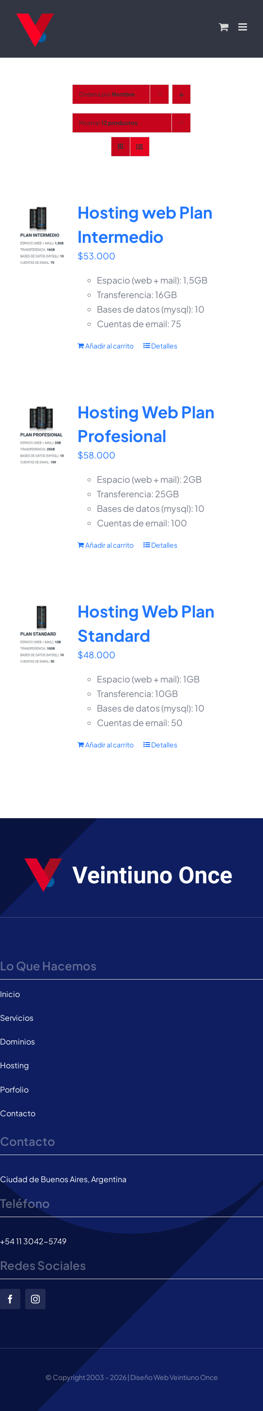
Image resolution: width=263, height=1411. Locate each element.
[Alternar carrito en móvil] (224, 27)
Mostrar (108, 123)
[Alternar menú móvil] (243, 27)
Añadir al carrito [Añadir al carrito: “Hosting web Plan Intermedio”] (109, 345)
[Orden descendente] (181, 94)
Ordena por (107, 94)
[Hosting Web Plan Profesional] (41, 436)
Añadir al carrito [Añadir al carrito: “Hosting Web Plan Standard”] (109, 744)
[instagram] (35, 1299)
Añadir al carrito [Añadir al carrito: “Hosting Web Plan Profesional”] (109, 544)
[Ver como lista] (139, 146)
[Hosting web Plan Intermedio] (41, 236)
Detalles (164, 345)
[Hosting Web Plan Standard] (41, 635)
